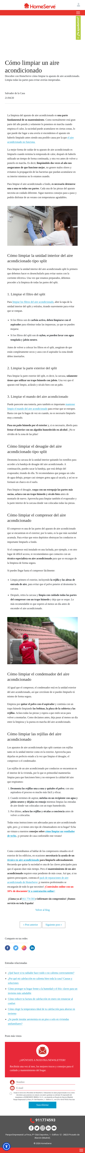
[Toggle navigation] (78, 13)
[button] (6, 1146)
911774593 (45, 1120)
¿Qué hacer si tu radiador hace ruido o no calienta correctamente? (41, 972)
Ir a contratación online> (41, 891)
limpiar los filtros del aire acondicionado (33, 302)
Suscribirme (42, 1105)
